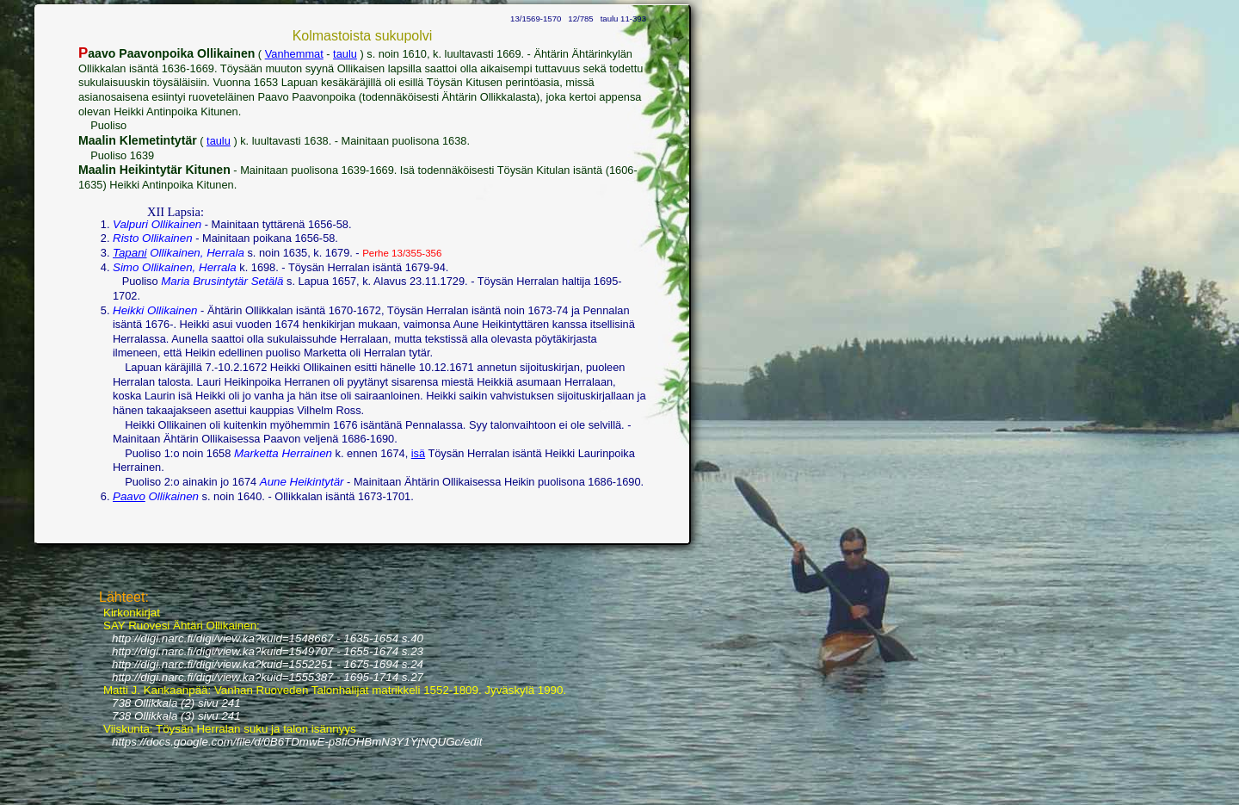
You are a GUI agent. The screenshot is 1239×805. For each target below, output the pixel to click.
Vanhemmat (294, 53)
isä (418, 453)
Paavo (129, 496)
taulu (345, 53)
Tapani (130, 252)
